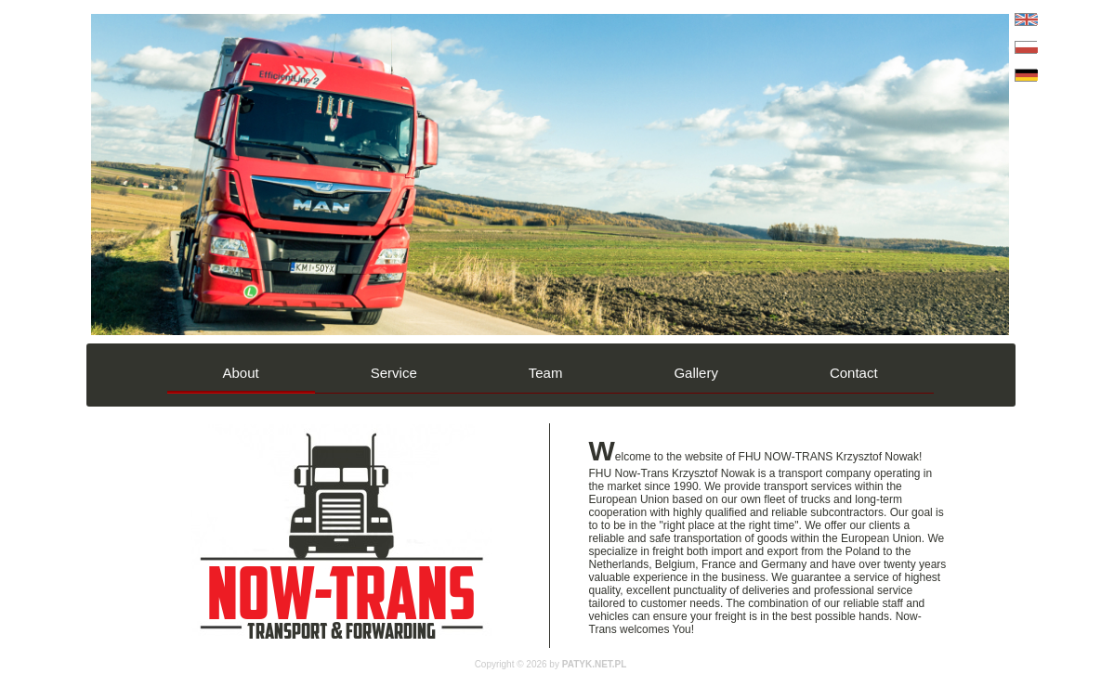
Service (394, 373)
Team (546, 373)
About (241, 373)
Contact (854, 373)
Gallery (696, 373)
